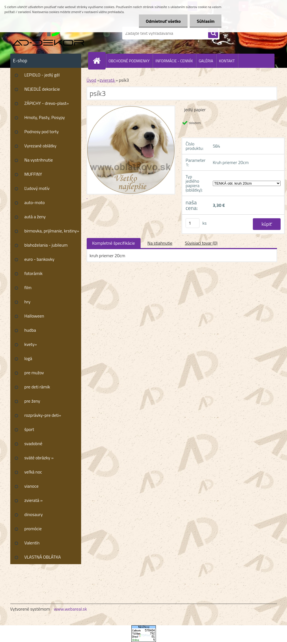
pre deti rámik (37, 386)
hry (27, 301)
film (28, 287)
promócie (33, 528)
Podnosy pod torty (41, 131)
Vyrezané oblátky (40, 145)
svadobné (33, 443)
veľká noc (33, 472)
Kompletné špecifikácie (113, 243)
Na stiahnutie (160, 243)
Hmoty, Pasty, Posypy (44, 117)
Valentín (32, 542)
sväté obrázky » (39, 457)
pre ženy (32, 401)
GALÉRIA (206, 61)
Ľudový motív (37, 188)
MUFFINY (33, 174)
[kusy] (192, 223)
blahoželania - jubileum (46, 245)
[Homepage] (99, 61)
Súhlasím (205, 21)
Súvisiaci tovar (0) (201, 243)
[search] (213, 33)
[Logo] (48, 33)
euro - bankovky (39, 259)
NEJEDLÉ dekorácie (42, 89)
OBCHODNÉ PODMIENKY (129, 61)
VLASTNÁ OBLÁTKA (42, 557)
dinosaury (33, 514)
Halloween (34, 316)
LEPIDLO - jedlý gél (42, 74)
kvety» (30, 344)
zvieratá (107, 80)
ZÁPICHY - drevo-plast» (46, 103)
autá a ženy (35, 216)
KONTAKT (227, 61)
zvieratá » (33, 500)
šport (29, 429)
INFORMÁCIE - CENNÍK (174, 61)
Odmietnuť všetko (163, 21)
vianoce (31, 486)
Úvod (91, 80)
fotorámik (33, 273)
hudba (30, 330)
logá (28, 358)
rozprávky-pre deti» (42, 415)
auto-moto (34, 202)
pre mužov (34, 372)
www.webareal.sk (70, 609)
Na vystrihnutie (38, 160)
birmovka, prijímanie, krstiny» (51, 230)
